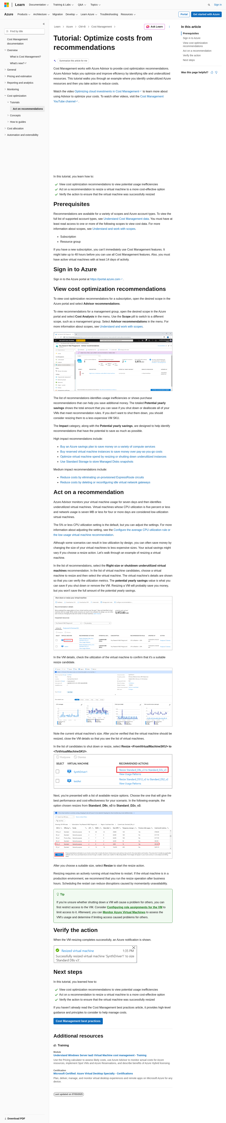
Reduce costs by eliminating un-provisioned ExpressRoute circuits (102, 477)
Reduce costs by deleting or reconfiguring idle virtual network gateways (105, 482)
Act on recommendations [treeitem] (28, 108)
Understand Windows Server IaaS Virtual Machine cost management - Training (99, 1055)
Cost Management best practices (78, 1021)
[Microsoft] (6, 5)
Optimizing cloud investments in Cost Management (107, 91)
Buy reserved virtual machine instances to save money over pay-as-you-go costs (111, 451)
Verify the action (192, 55)
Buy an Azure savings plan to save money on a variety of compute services (107, 446)
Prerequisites (191, 33)
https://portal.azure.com (105, 279)
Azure (69, 26)
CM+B (81, 26)
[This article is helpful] (212, 72)
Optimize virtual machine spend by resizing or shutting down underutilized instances (113, 456)
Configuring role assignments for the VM (134, 907)
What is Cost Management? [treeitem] (25, 56)
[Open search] (209, 5)
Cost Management (101, 26)
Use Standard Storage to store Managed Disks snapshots (96, 461)
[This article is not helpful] (216, 72)
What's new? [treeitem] (17, 63)
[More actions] (169, 27)
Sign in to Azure (191, 38)
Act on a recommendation (197, 50)
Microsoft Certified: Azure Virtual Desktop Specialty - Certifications (93, 1073)
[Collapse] (44, 24)
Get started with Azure (206, 14)
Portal (184, 14)
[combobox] (24, 31)
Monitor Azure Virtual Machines (124, 912)
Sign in (218, 4)
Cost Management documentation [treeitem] (17, 41)
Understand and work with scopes (113, 228)
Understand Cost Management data (126, 218)
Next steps (189, 60)
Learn (57, 26)
